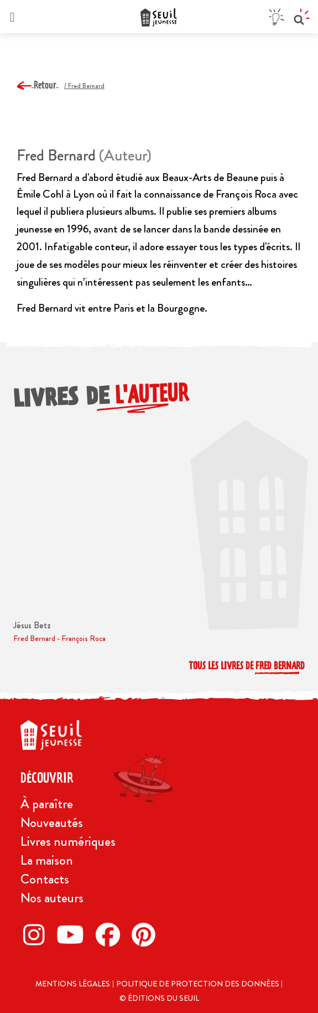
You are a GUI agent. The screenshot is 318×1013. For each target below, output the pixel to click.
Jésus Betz (32, 625)
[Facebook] (111, 934)
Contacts (44, 879)
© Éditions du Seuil (159, 998)
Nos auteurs (52, 897)
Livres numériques (68, 841)
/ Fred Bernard (84, 86)
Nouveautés (51, 822)
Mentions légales (72, 983)
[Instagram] (37, 934)
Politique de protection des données (198, 983)
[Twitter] (73, 934)
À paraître (46, 803)
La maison (46, 860)
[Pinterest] (146, 934)
